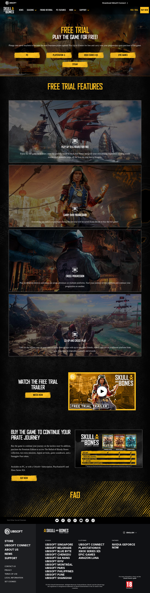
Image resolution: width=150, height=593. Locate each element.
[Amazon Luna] (93, 557)
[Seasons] (31, 10)
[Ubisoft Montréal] (59, 564)
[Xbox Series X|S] (91, 55)
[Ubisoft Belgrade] (59, 547)
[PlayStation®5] (93, 547)
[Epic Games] (123, 55)
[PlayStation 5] (59, 55)
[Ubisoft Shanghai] (59, 577)
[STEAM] (75, 64)
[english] (130, 532)
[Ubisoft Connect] (19, 545)
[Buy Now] (24, 478)
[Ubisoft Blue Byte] (59, 551)
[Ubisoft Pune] (59, 574)
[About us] (19, 549)
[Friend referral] (46, 10)
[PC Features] (61, 10)
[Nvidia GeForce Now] (126, 546)
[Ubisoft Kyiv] (59, 561)
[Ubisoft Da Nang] (59, 557)
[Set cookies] (19, 581)
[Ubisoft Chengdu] (59, 554)
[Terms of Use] (19, 573)
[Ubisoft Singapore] (59, 544)
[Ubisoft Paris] (59, 567)
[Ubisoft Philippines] (59, 571)
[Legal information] (19, 577)
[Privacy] (19, 570)
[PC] (27, 55)
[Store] (19, 540)
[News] (21, 10)
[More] (73, 10)
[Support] (84, 10)
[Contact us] (19, 566)
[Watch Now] (38, 395)
